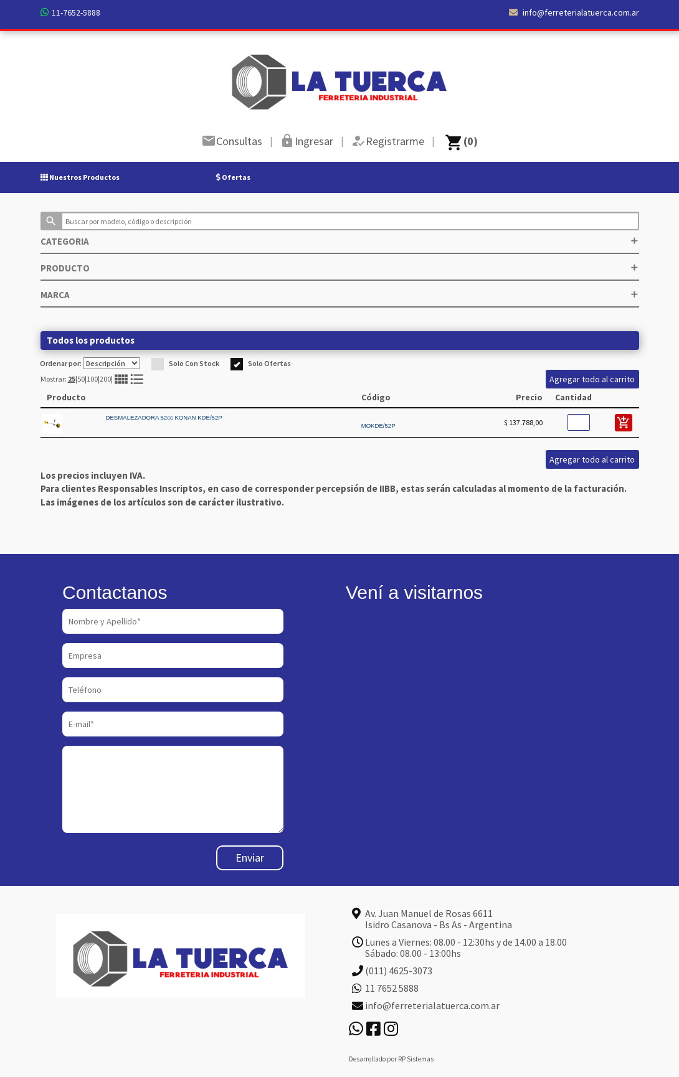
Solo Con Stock (185, 363)
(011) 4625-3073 (398, 970)
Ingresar (314, 141)
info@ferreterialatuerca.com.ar (574, 12)
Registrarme (395, 141)
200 (105, 378)
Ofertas (233, 177)
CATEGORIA (339, 241)
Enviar (249, 857)
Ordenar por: (90, 363)
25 (71, 378)
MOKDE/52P (378, 425)
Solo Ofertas (260, 363)
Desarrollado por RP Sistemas (391, 1059)
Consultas (239, 141)
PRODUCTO (339, 268)
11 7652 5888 (392, 988)
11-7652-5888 (76, 12)
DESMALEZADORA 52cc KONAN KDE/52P (164, 417)
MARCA (339, 295)
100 (92, 378)
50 (81, 378)
